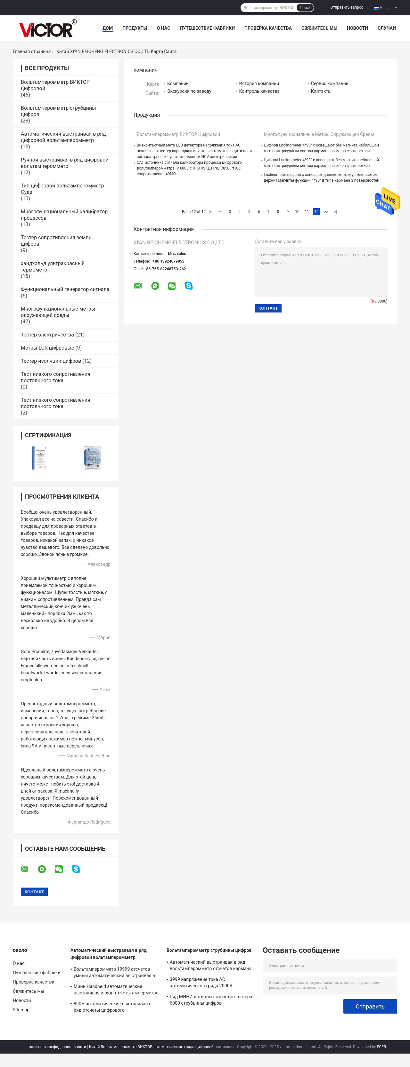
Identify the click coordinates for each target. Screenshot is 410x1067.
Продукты (134, 28)
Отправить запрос (346, 7)
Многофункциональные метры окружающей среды (58, 312)
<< (220, 211)
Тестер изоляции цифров (51, 361)
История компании (259, 83)
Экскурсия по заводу (189, 91)
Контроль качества (259, 91)
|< (210, 211)
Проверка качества (268, 28)
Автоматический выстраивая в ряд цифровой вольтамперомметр (63, 137)
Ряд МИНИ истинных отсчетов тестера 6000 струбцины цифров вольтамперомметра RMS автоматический (211, 1001)
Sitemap (21, 1009)
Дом (107, 28)
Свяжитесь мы (319, 28)
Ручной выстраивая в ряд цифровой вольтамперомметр (65, 163)
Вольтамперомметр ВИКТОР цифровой (178, 134)
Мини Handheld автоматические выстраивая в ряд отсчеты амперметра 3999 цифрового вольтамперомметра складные (116, 990)
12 (316, 211)
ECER (381, 1047)
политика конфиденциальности (57, 1047)
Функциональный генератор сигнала (65, 289)
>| (335, 211)
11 (307, 211)
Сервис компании (329, 83)
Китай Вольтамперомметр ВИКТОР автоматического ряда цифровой (151, 1047)
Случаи (387, 28)
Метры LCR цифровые (47, 348)
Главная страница (32, 51)
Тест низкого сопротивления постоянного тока (55, 377)
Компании (178, 83)
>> (326, 211)
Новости (357, 28)
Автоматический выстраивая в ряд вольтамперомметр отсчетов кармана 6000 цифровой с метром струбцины (211, 966)
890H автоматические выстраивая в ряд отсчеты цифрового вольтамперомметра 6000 (113, 1008)
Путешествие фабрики (207, 28)
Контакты (321, 91)
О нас (163, 28)
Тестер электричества (47, 335)
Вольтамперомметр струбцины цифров (209, 950)
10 (297, 211)
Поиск (305, 7)
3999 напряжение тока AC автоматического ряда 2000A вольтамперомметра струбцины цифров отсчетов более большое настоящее (213, 983)
